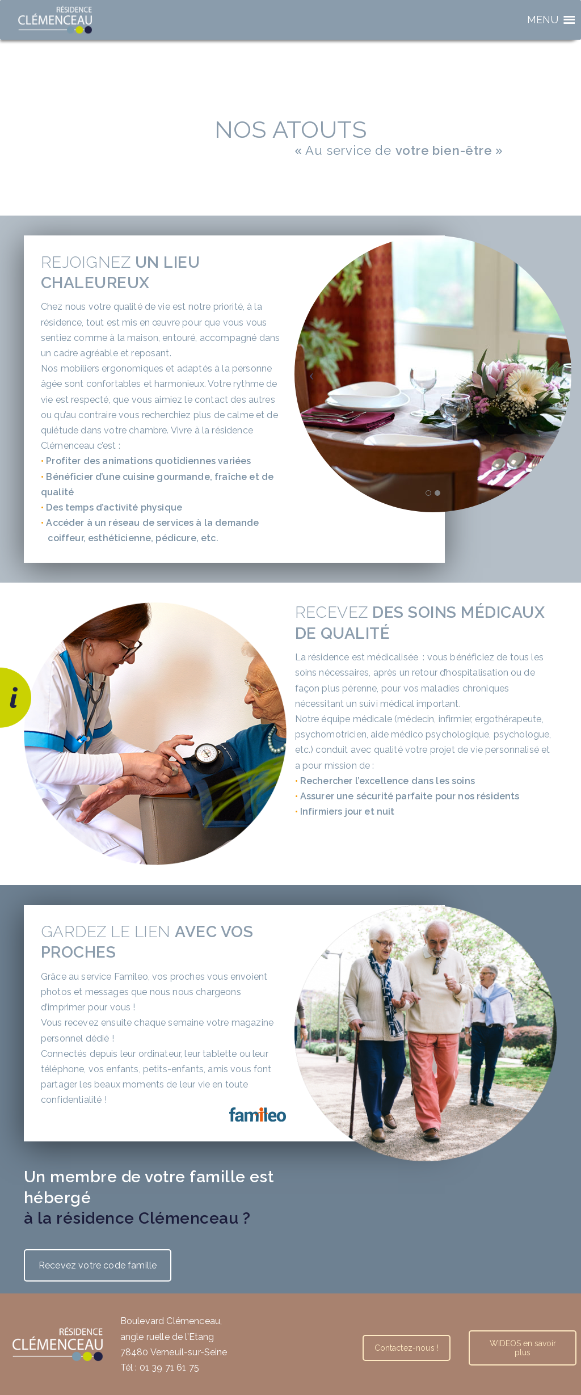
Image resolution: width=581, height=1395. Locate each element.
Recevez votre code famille (98, 1265)
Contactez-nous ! (406, 1347)
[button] (543, 20)
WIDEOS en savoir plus (523, 1348)
